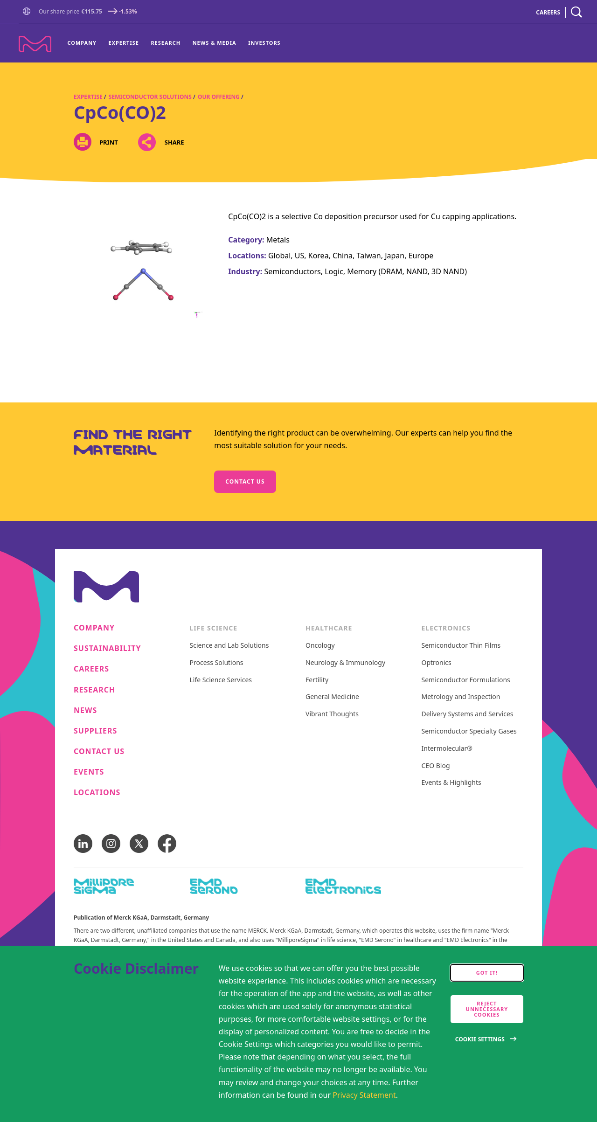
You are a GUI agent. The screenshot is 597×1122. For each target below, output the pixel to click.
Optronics (436, 663)
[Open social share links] (147, 142)
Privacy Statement (364, 1095)
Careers (91, 669)
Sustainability (107, 648)
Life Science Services (221, 680)
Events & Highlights (451, 783)
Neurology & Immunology (345, 663)
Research (165, 42)
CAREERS (548, 12)
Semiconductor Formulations (466, 680)
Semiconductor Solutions (150, 97)
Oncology (320, 646)
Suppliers (95, 731)
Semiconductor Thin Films (461, 646)
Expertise (124, 42)
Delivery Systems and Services (468, 714)
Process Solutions (216, 663)
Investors (264, 42)
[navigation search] (576, 12)
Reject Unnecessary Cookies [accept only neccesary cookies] (487, 1009)
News (85, 710)
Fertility (316, 680)
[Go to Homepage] (28, 12)
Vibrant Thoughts (332, 714)
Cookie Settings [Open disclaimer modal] (480, 1039)
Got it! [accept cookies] (487, 972)
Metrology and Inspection (461, 697)
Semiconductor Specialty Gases (469, 731)
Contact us (244, 481)
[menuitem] (85, 43)
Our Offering (219, 97)
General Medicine (332, 697)
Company (82, 42)
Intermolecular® (447, 749)
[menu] (174, 43)
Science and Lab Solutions (229, 646)
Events (89, 772)
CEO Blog (436, 766)
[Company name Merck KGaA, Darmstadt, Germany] (35, 44)
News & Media (214, 42)
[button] (28, 11)
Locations (97, 792)
